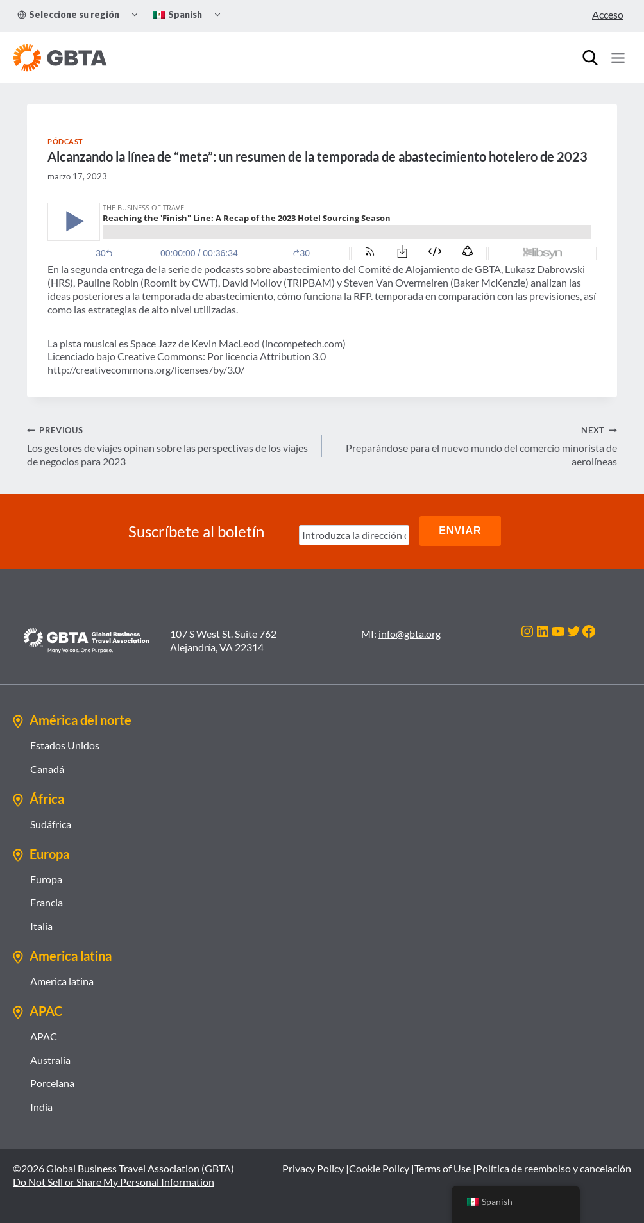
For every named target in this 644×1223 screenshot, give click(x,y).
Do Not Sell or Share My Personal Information (113, 1180)
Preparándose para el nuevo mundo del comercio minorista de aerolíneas (474, 445)
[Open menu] (617, 57)
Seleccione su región (68, 14)
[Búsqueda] (590, 57)
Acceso (607, 14)
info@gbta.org (409, 632)
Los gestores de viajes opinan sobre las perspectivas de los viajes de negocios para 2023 (169, 445)
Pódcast (65, 141)
